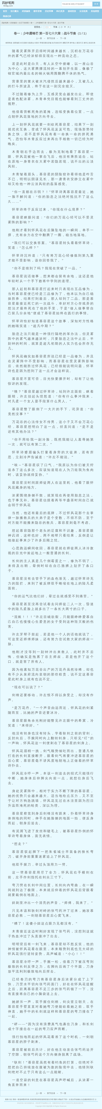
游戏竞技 (72, 11)
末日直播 (23, 43)
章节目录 (51, 38)
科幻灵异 (60, 11)
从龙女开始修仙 (75, 1099)
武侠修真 (26, 11)
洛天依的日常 (57, 43)
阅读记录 (7, 16)
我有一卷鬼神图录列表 (21, 1099)
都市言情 (37, 11)
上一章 (39, 38)
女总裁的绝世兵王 (87, 1099)
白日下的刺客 (24, 23)
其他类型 (95, 11)
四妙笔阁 (5, 23)
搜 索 (96, 4)
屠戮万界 (65, 43)
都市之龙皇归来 (89, 43)
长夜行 (36, 43)
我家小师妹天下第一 (60, 1099)
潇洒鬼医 (16, 43)
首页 (5, 11)
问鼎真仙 (30, 43)
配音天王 (80, 43)
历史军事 (49, 11)
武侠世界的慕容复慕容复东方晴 (41, 1099)
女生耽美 (83, 11)
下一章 (63, 38)
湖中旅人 (72, 43)
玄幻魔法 (14, 11)
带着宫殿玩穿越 (45, 43)
